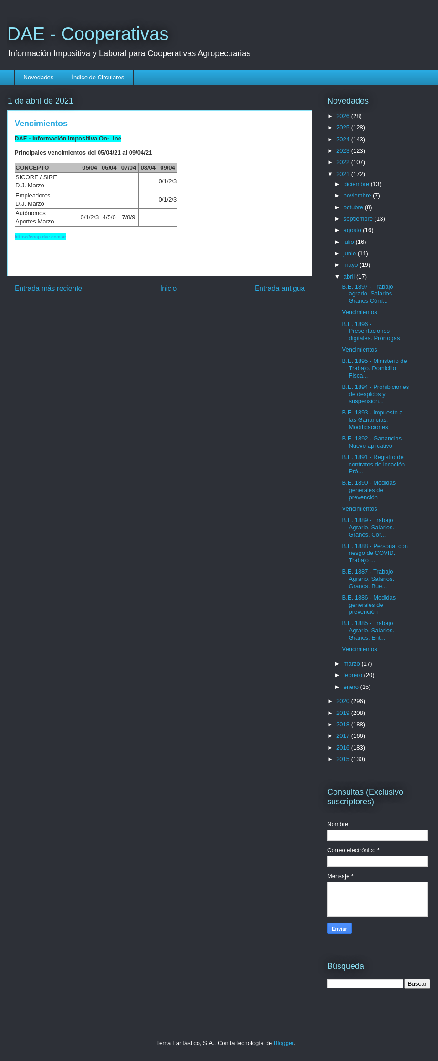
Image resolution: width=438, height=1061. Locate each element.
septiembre (359, 218)
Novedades (39, 77)
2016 (343, 747)
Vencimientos (359, 312)
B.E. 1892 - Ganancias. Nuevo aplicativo (372, 442)
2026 (343, 116)
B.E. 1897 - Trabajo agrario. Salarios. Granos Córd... (367, 293)
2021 (343, 174)
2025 (343, 127)
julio (350, 241)
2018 (343, 724)
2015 (343, 759)
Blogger (284, 1043)
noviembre (358, 195)
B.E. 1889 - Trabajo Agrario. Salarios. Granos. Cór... (368, 527)
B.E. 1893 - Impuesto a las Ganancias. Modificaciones (372, 419)
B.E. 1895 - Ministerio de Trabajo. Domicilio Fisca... (374, 367)
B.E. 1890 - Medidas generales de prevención (369, 489)
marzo (353, 663)
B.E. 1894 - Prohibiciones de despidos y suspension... (375, 393)
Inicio (168, 288)
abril (350, 276)
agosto (353, 230)
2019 (343, 712)
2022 (343, 162)
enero (352, 686)
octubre (354, 207)
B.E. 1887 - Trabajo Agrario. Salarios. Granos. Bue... (368, 578)
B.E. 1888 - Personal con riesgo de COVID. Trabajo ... (375, 553)
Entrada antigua (280, 288)
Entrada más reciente (48, 288)
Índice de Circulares (98, 77)
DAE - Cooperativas (87, 34)
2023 (343, 150)
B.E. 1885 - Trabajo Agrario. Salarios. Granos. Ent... (368, 630)
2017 (343, 735)
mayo (352, 264)
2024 (343, 139)
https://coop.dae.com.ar (40, 236)
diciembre (357, 184)
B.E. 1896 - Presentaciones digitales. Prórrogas (371, 331)
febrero (354, 675)
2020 (343, 701)
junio (351, 253)
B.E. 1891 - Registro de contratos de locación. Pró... (374, 464)
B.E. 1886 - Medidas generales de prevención (369, 604)
